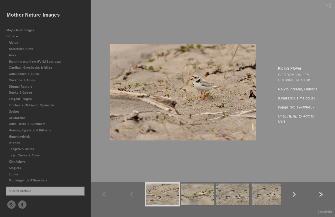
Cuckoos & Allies (24, 80)
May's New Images (20, 30)
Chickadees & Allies (26, 74)
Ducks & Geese (22, 93)
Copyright (324, 212)
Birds (12, 36)
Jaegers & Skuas (23, 149)
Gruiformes (19, 118)
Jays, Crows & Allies (24, 155)
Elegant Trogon (20, 99)
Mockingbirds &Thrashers (28, 180)
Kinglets (15, 168)
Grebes (16, 112)
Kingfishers (19, 162)
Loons (13, 174)
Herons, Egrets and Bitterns (32, 130)
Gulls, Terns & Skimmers (29, 124)
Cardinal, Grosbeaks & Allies (30, 68)
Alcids (15, 43)
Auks (15, 55)
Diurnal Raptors (23, 87)
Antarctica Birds (23, 49)
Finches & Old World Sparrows (32, 105)
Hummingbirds (22, 137)
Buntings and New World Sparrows (37, 62)
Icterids (14, 143)
